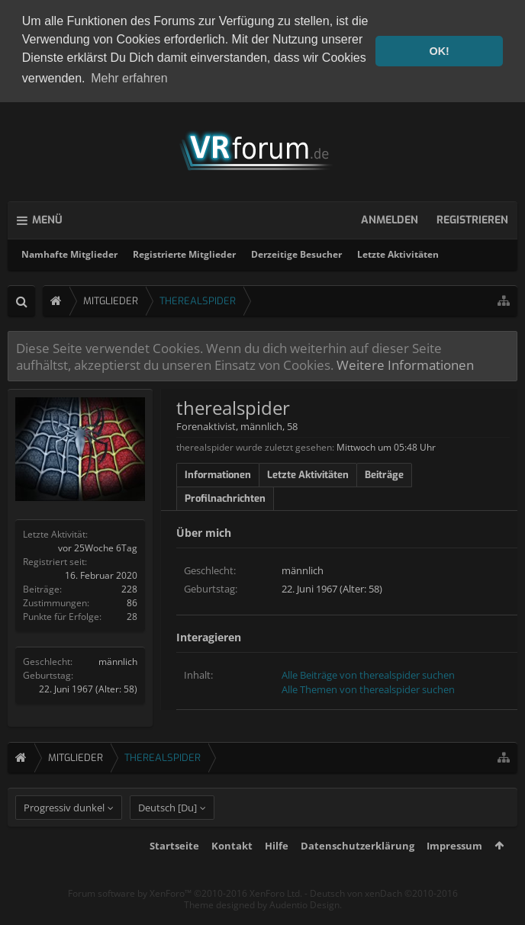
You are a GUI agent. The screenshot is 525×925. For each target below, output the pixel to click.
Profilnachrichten (225, 496)
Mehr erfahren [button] (129, 78)
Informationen (218, 472)
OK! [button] (439, 51)
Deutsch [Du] (167, 833)
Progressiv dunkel (64, 833)
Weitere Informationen (405, 362)
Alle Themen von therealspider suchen (368, 688)
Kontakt (232, 871)
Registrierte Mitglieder (184, 252)
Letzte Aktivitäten (398, 252)
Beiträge (384, 472)
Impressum (454, 871)
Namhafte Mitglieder (69, 252)
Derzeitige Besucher (296, 252)
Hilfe (276, 871)
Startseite (174, 871)
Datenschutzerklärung (357, 871)
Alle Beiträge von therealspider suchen (368, 672)
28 (132, 614)
